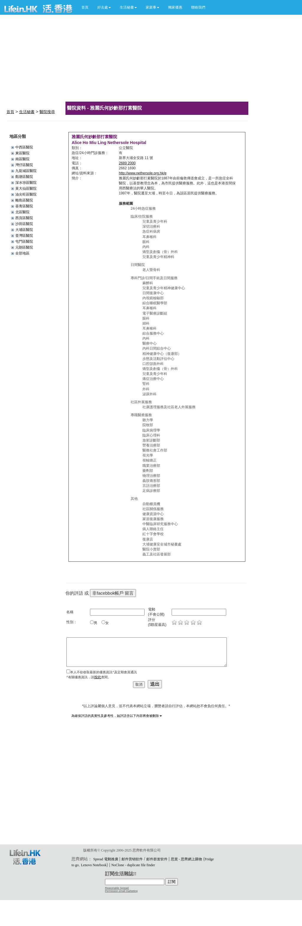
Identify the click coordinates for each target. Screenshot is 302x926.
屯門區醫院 (24, 241)
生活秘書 (27, 112)
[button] (104, 7)
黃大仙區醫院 (26, 188)
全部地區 (22, 253)
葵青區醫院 (24, 206)
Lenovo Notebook (94, 865)
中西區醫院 (24, 147)
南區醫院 (22, 159)
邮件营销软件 (132, 859)
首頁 (84, 7)
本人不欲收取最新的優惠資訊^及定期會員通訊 (103, 672)
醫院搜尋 (47, 112)
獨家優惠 (175, 7)
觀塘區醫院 (24, 177)
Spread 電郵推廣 (105, 859)
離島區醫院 (24, 200)
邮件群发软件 (157, 859)
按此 (97, 677)
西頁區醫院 (24, 218)
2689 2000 (127, 163)
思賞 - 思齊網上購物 (186, 859)
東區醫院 (22, 153)
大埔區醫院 (24, 230)
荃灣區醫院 (24, 236)
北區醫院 (22, 212)
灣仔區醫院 (24, 165)
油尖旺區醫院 (26, 194)
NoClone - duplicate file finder (133, 865)
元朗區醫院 (24, 247)
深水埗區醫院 (26, 183)
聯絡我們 (198, 7)
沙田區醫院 (24, 224)
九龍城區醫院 (26, 171)
